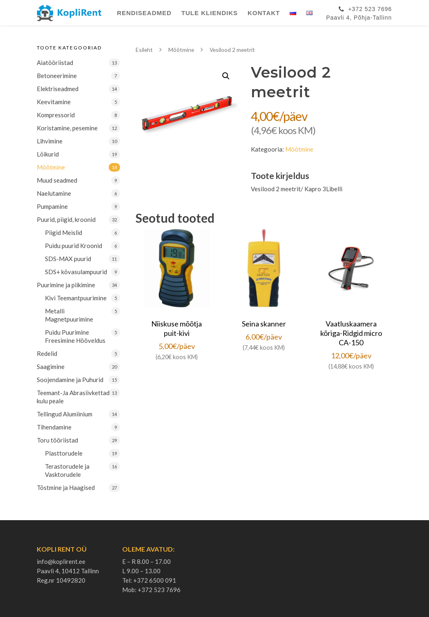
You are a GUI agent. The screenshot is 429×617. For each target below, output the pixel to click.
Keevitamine (54, 101)
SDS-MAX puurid (68, 258)
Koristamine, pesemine (67, 128)
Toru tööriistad (57, 440)
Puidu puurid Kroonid (73, 245)
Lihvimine (50, 141)
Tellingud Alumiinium (64, 414)
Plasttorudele (64, 453)
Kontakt (264, 12)
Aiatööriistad (55, 62)
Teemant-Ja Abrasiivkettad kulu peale (73, 397)
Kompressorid (56, 114)
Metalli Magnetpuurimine (69, 315)
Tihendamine (54, 427)
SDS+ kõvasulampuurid (76, 271)
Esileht (144, 49)
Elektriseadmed (57, 88)
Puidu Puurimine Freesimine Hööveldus (75, 336)
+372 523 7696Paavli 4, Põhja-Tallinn (359, 12)
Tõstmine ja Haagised (66, 487)
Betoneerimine (57, 75)
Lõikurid (48, 154)
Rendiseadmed (144, 12)
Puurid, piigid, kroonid (66, 219)
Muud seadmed (57, 180)
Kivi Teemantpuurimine (76, 298)
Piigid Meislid (63, 232)
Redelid (47, 353)
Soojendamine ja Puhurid (70, 379)
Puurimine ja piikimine (66, 284)
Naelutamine (54, 193)
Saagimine (51, 366)
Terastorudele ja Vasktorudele (67, 470)
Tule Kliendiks (209, 12)
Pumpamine (52, 206)
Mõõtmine (51, 167)
